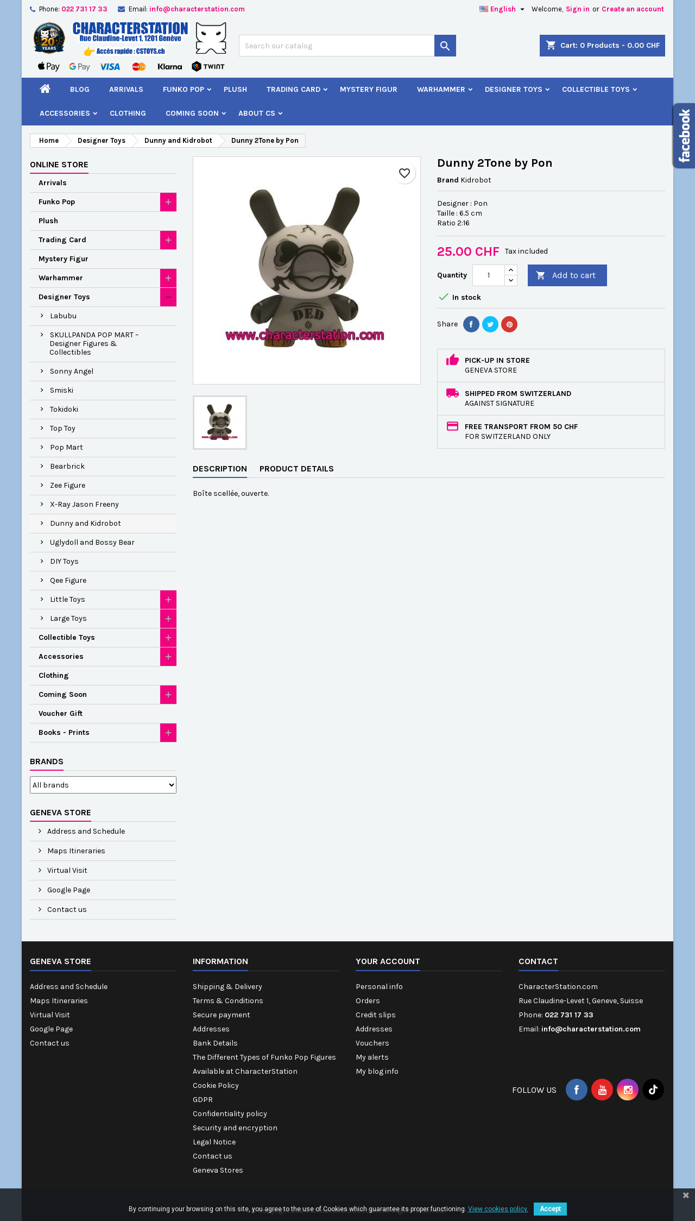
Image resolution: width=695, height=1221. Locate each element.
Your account (388, 961)
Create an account (633, 9)
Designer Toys (513, 89)
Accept (550, 1209)
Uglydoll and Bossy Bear (92, 542)
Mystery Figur (368, 89)
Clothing (128, 113)
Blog (80, 89)
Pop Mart (66, 447)
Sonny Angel (71, 371)
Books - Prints (64, 732)
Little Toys (67, 599)
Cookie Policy (216, 1085)
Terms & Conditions (228, 1000)
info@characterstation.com (197, 9)
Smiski (61, 390)
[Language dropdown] (503, 9)
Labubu (63, 315)
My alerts (372, 1057)
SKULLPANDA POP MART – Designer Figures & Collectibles (94, 343)
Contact (538, 961)
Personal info (379, 986)
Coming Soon (192, 113)
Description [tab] (220, 468)
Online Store (59, 164)
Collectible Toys (596, 89)
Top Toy (62, 428)
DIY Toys (64, 561)
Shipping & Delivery (227, 986)
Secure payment (221, 1014)
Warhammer (441, 89)
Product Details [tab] (297, 468)
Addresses (211, 1029)
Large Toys (68, 618)
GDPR (203, 1099)
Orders (368, 1000)
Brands (47, 761)
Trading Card (293, 89)
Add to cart (566, 275)
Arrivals (126, 89)
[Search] (347, 45)
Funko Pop (183, 89)
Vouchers (372, 1043)
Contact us (66, 909)
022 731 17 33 (84, 9)
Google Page (68, 890)
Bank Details (215, 1043)
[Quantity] (488, 275)
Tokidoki (64, 409)
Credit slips (376, 1014)
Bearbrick (67, 466)
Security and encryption (235, 1127)
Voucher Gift (61, 713)
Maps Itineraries (75, 850)
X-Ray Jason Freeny (84, 504)
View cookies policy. (498, 1209)
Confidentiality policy (230, 1113)
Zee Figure (67, 485)
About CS (256, 113)
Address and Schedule (85, 831)
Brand (448, 180)
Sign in (578, 9)
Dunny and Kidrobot (85, 523)
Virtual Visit (66, 870)
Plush (235, 89)
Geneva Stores (218, 1170)
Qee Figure (68, 580)
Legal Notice (214, 1142)
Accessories (65, 113)
